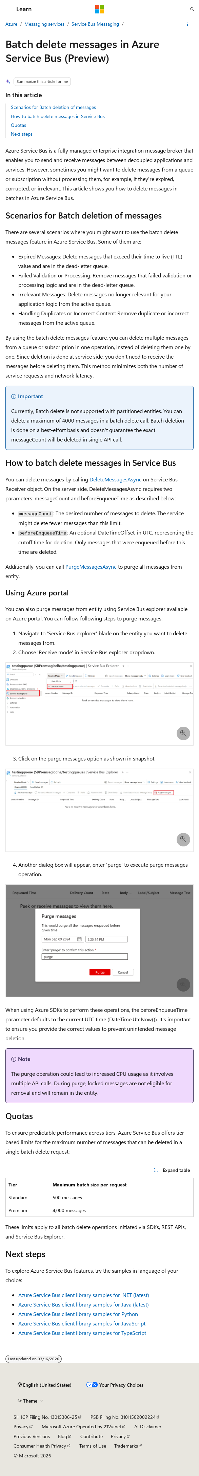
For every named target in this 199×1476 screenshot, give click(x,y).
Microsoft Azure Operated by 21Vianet (81, 1426)
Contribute (91, 1436)
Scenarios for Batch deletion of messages (53, 107)
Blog (62, 1436)
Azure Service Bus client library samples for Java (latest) (83, 1304)
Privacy (21, 1426)
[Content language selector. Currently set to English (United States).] (45, 1385)
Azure (11, 24)
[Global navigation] (7, 9)
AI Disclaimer (147, 1426)
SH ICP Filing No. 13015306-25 (45, 1417)
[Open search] (192, 9)
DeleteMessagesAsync (115, 479)
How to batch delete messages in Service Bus (58, 116)
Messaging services (44, 24)
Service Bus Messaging (95, 24)
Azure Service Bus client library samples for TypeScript (82, 1332)
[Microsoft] (99, 9)
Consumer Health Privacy (40, 1446)
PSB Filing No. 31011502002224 (123, 1417)
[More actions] (188, 24)
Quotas (18, 125)
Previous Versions (32, 1436)
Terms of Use (92, 1446)
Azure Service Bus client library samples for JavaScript (81, 1323)
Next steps (22, 134)
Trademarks (126, 1446)
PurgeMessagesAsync (91, 566)
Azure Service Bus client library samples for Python (78, 1313)
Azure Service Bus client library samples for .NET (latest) (83, 1294)
